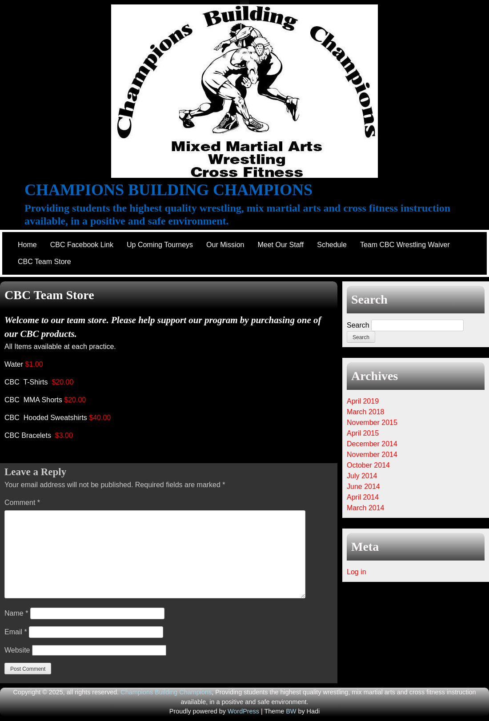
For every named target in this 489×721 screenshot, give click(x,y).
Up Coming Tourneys (160, 244)
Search (358, 325)
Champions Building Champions (168, 190)
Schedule (332, 244)
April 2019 (363, 401)
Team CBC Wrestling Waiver (405, 244)
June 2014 (363, 486)
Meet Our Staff (280, 244)
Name (16, 613)
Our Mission (225, 244)
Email (15, 632)
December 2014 (372, 444)
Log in (356, 572)
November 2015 (372, 422)
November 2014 (372, 454)
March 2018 (366, 412)
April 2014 (363, 497)
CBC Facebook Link (81, 244)
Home (27, 244)
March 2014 (366, 508)
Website (17, 650)
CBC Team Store (44, 261)
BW (291, 711)
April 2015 (363, 433)
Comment (22, 502)
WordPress (243, 711)
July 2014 (362, 476)
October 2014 (368, 465)
